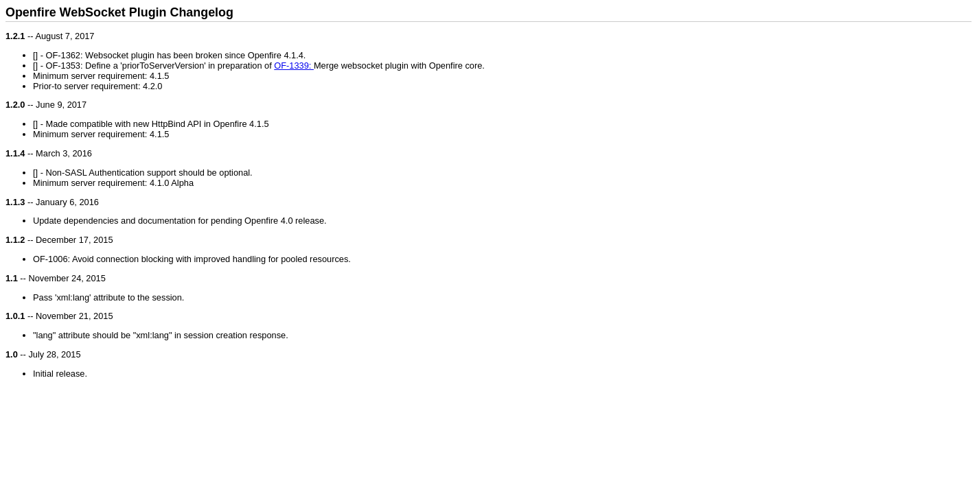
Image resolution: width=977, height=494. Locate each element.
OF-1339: (294, 65)
